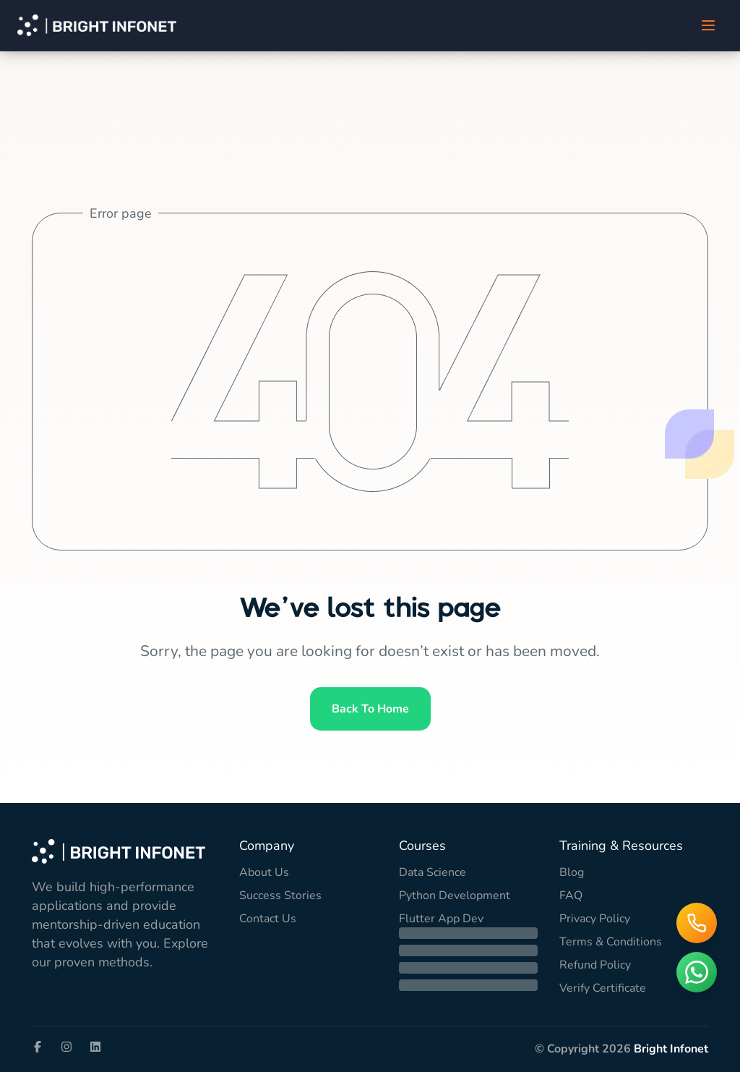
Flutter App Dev (441, 919)
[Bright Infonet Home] (96, 25)
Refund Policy (595, 965)
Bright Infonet (671, 1049)
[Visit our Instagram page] (66, 1046)
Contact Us (267, 919)
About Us (264, 872)
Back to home (370, 709)
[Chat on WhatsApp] (696, 972)
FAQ (570, 895)
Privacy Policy (594, 919)
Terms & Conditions (610, 942)
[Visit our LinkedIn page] (95, 1046)
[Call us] (696, 923)
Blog (571, 872)
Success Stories (280, 895)
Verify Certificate (602, 988)
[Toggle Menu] (708, 25)
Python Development (454, 895)
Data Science (432, 872)
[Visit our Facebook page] (37, 1046)
